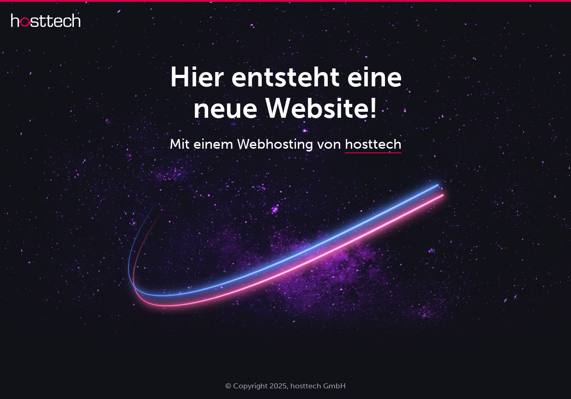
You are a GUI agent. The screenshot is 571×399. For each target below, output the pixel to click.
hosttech (373, 144)
